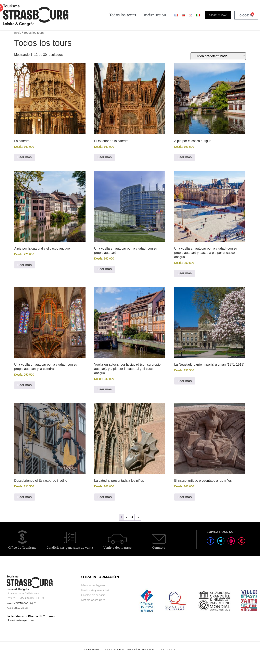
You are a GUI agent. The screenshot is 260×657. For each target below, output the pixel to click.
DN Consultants (164, 649)
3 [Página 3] (132, 517)
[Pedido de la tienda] (218, 56)
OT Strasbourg (120, 649)
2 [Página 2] (127, 517)
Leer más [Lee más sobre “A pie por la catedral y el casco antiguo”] (24, 265)
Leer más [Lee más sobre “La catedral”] (24, 157)
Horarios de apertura (20, 620)
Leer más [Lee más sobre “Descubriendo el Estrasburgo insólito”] (24, 497)
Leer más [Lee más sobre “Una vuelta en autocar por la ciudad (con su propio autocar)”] (105, 269)
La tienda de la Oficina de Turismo (31, 616)
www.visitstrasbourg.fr (21, 602)
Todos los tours (122, 15)
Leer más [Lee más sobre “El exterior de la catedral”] (105, 157)
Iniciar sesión (154, 15)
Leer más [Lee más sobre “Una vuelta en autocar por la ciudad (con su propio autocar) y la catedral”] (24, 385)
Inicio (17, 32)
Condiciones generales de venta (70, 548)
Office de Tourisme (22, 548)
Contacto (158, 548)
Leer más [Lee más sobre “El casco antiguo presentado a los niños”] (185, 497)
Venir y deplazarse (117, 548)
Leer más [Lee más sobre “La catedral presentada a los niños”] (105, 497)
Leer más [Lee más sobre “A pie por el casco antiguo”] (185, 157)
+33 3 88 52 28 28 (17, 607)
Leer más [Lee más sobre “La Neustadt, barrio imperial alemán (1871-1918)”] (185, 381)
